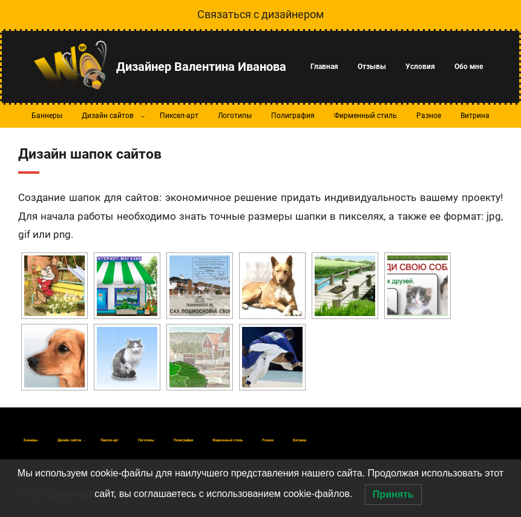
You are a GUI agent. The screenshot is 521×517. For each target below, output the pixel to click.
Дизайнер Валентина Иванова (201, 66)
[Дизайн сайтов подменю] (142, 116)
